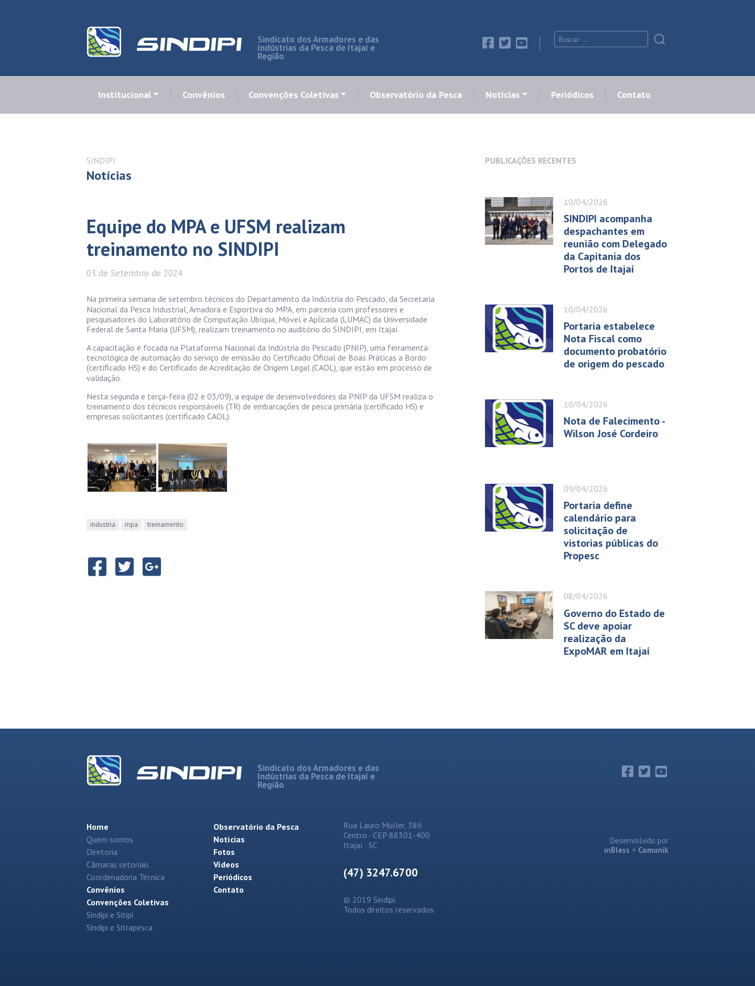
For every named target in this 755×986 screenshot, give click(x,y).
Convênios (203, 95)
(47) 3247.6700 (380, 872)
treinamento (165, 524)
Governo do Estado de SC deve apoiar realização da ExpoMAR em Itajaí (614, 632)
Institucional (124, 95)
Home (98, 826)
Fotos (224, 852)
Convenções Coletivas (294, 95)
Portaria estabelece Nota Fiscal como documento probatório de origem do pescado (615, 345)
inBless (617, 850)
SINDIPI (101, 160)
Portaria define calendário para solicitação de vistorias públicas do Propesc (611, 530)
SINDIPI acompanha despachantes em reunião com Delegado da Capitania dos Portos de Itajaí (615, 244)
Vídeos (226, 864)
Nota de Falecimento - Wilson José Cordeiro (614, 427)
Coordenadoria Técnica (126, 877)
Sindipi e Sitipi (110, 914)
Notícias (503, 95)
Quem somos (110, 839)
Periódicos (572, 95)
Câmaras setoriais (118, 864)
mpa (131, 524)
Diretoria (102, 852)
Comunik (653, 850)
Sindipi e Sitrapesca (120, 927)
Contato (634, 95)
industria (102, 524)
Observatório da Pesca (416, 95)
